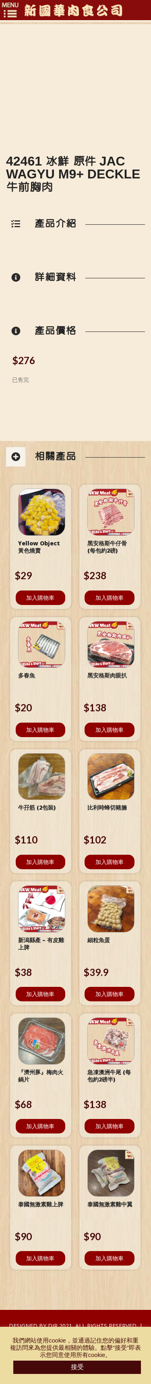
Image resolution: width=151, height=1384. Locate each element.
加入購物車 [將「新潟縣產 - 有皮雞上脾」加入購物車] (40, 994)
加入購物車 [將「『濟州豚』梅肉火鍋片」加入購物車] (40, 1126)
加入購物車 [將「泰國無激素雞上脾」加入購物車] (40, 1258)
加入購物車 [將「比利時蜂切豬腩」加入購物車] (109, 862)
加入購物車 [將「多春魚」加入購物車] (40, 729)
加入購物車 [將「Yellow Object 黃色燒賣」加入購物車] (40, 597)
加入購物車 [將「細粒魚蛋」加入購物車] (109, 994)
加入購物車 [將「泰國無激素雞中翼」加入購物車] (109, 1258)
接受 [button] (77, 1366)
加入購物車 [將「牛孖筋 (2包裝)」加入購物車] (40, 862)
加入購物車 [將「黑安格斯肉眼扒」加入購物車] (109, 729)
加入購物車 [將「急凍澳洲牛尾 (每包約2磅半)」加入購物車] (109, 1126)
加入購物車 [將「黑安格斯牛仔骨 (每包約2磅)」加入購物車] (109, 597)
